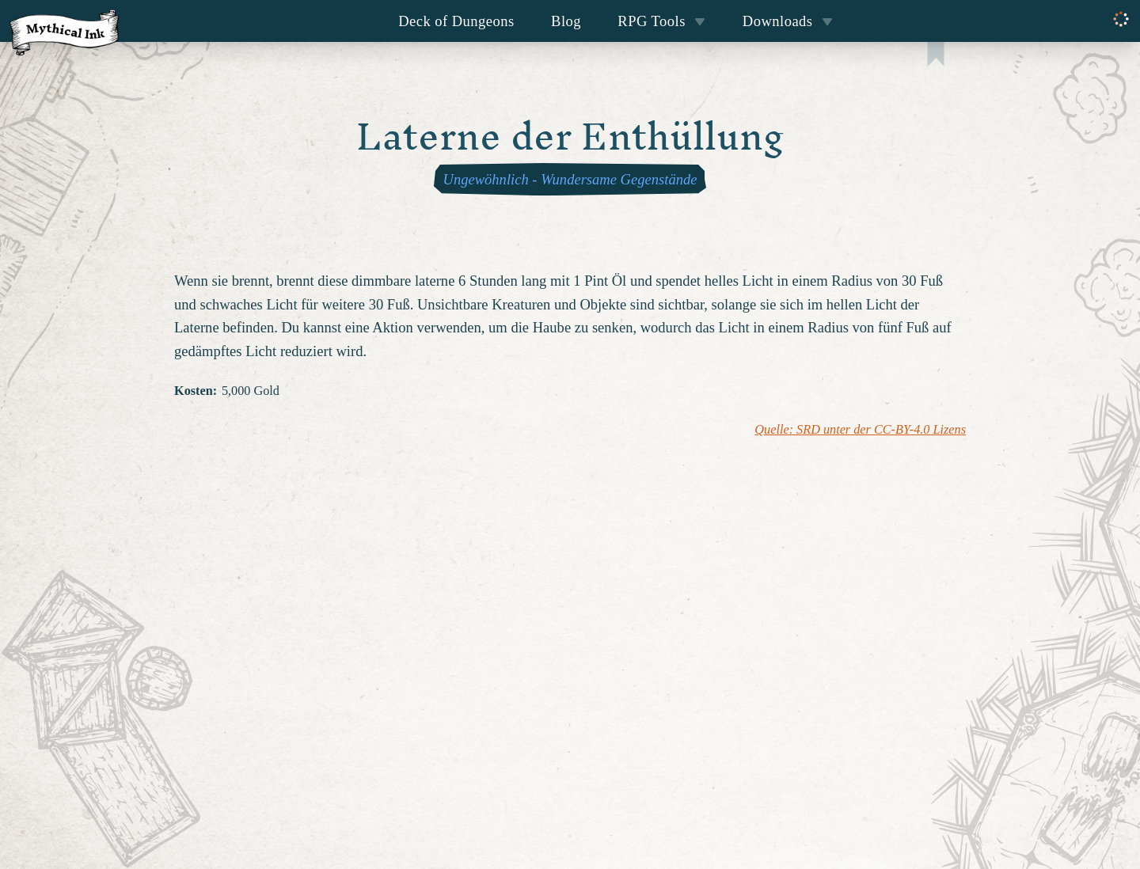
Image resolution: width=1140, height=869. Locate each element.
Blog (566, 21)
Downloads (788, 21)
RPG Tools (661, 21)
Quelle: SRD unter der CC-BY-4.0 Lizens (860, 430)
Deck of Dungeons (456, 21)
